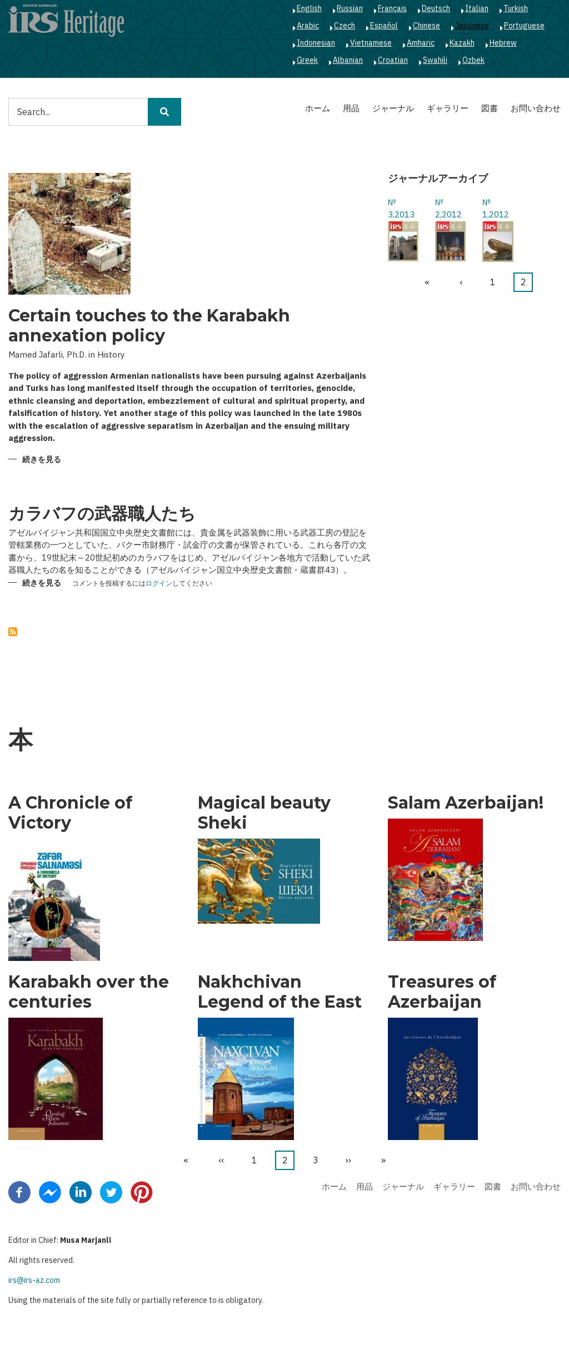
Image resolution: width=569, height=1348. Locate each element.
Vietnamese (371, 43)
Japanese (472, 26)
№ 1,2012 (495, 208)
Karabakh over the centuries (88, 992)
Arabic (308, 26)
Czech (344, 26)
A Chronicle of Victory (70, 813)
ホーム (317, 108)
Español (384, 26)
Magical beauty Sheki (264, 813)
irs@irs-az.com (34, 1280)
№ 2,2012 (448, 208)
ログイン (159, 583)
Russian (350, 8)
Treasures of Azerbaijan (442, 992)
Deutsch (436, 8)
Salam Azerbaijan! (465, 803)
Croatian (393, 60)
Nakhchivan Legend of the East (280, 992)
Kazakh (462, 43)
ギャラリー (447, 108)
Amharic (421, 43)
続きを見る (41, 460)
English (309, 8)
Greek (307, 60)
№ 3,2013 (401, 208)
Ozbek (473, 60)
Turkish (515, 8)
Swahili (435, 60)
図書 (489, 108)
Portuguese (524, 26)
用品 (351, 108)
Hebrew (503, 43)
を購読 (12, 631)
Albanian (348, 60)
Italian (476, 8)
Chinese (426, 26)
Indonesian (316, 43)
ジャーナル (393, 108)
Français (392, 8)
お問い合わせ (536, 108)
